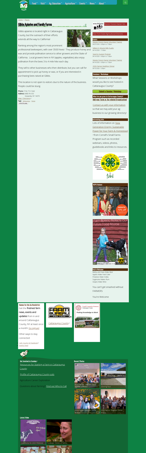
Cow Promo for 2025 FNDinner (32, 443)
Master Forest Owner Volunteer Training (107, 42)
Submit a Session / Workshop (110, 91)
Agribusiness (26, 101)
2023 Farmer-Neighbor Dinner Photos (112, 411)
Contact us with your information (109, 104)
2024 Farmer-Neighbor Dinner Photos (85, 411)
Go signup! (34, 328)
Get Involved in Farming (29, 361)
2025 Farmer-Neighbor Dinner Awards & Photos (85, 385)
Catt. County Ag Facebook (29, 343)
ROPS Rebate (97, 184)
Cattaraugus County (59, 323)
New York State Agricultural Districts (108, 34)
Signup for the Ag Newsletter (29, 305)
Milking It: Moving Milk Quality (103, 48)
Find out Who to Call (56, 386)
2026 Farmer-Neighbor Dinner (103, 66)
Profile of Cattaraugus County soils (37, 374)
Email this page (23, 103)
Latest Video (24, 417)
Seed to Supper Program (102, 54)
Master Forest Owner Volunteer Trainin (120, 24)
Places (27, 20)
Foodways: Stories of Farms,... (57, 443)
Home (20, 20)
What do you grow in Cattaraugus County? (108, 96)
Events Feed (23, 345)
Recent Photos (79, 361)
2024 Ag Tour (106, 387)
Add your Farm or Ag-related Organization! (110, 99)
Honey (33, 101)
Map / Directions (25, 98)
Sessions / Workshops (100, 74)
